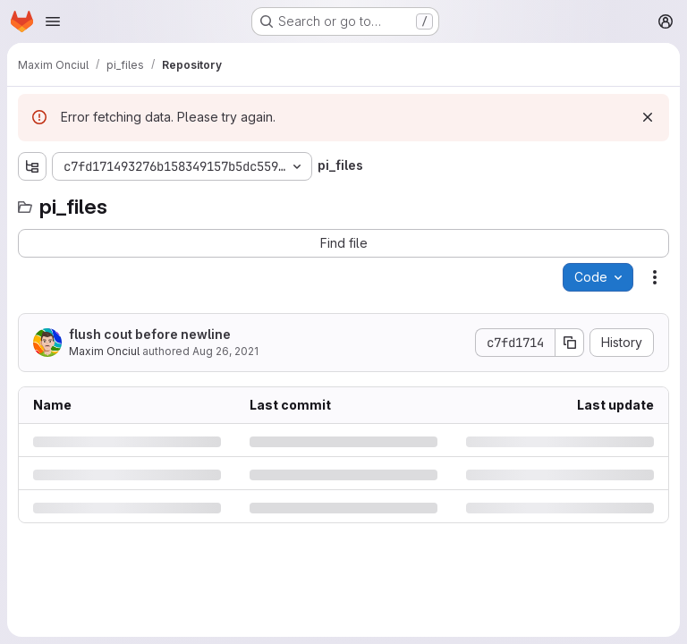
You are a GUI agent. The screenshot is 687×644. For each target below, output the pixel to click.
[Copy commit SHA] (570, 342)
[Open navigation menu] (52, 21)
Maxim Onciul (104, 351)
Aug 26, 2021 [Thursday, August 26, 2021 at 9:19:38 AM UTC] (225, 351)
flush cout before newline (150, 334)
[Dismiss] (647, 117)
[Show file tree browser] (32, 166)
